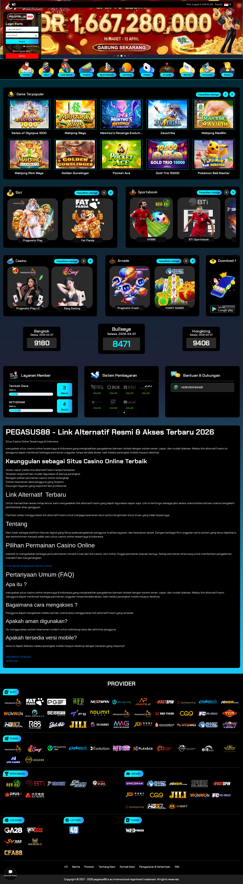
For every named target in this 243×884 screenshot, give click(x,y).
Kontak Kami (127, 866)
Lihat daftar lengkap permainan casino (29, 565)
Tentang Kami (107, 866)
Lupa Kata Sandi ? (31, 46)
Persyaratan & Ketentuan (154, 866)
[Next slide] (232, 94)
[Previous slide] (225, 94)
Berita (76, 866)
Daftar (22, 56)
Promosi (89, 866)
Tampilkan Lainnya (208, 94)
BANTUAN (12, 661)
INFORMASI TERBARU (18, 657)
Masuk (22, 41)
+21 (66, 866)
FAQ (177, 866)
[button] (39, 13)
